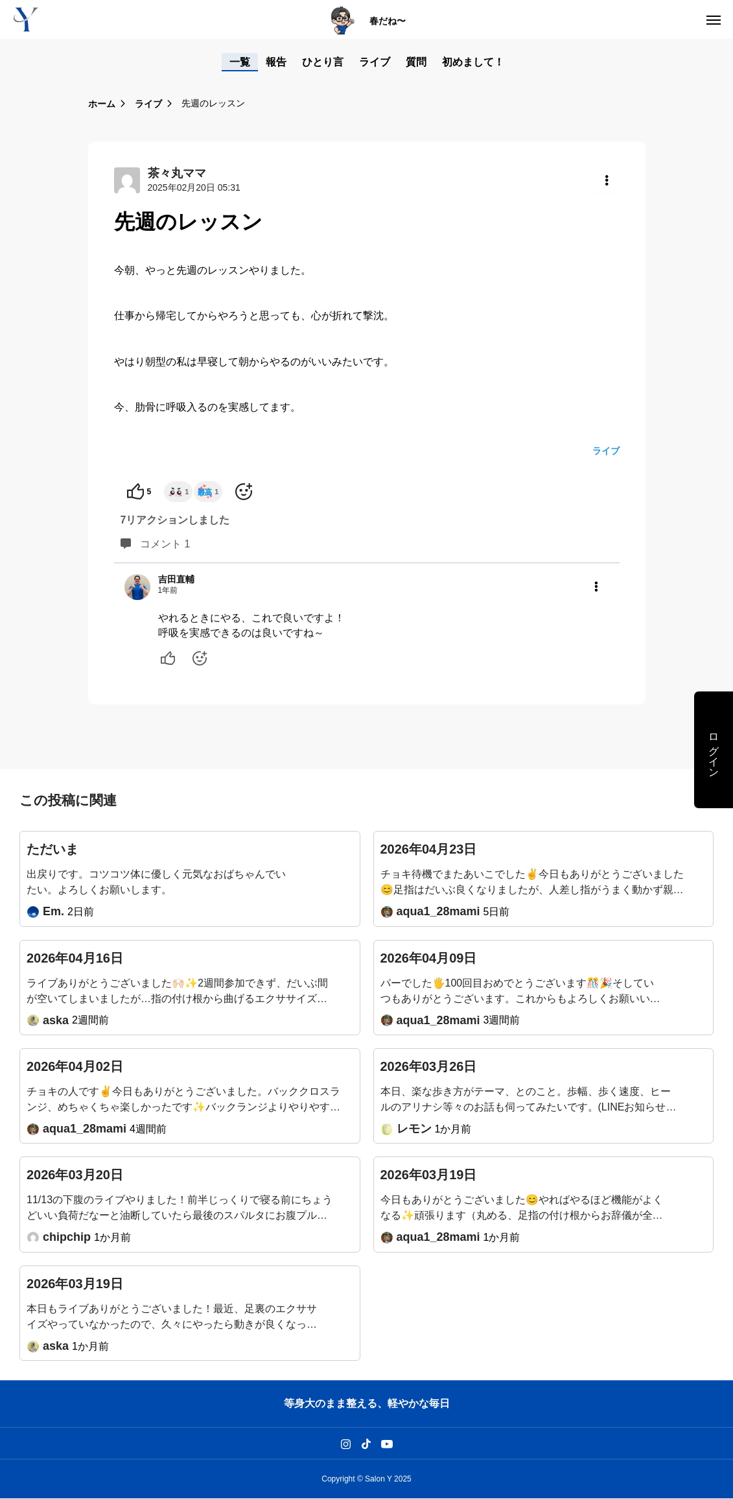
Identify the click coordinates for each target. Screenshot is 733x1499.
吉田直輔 (176, 579)
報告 (276, 61)
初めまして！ (473, 61)
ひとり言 (322, 61)
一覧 (239, 61)
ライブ (374, 61)
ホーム (101, 104)
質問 (416, 61)
